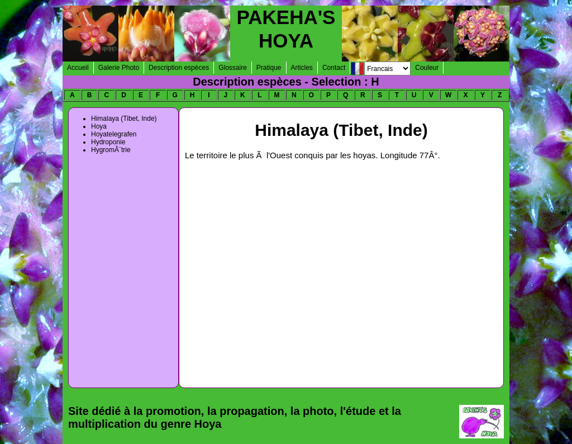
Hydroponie (108, 142)
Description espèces (179, 68)
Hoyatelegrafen (113, 134)
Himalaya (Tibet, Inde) (124, 118)
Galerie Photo (118, 68)
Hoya (99, 126)
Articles (302, 68)
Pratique (269, 68)
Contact (333, 68)
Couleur (426, 68)
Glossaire (232, 68)
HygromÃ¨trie (111, 150)
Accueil (78, 68)
